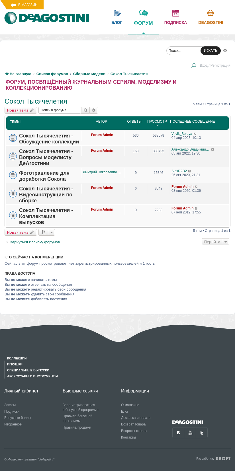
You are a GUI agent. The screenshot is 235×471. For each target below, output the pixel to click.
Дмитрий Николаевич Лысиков (102, 172)
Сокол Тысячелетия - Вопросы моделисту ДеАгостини (46, 157)
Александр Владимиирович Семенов (191, 149)
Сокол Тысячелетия (36, 101)
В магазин (27, 5)
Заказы (10, 405)
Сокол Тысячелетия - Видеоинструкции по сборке (46, 194)
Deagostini (210, 22)
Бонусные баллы (17, 418)
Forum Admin (102, 135)
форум (143, 27)
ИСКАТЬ (210, 50)
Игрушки (15, 364)
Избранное (13, 424)
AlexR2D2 (179, 171)
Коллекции (16, 358)
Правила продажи (77, 427)
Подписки (11, 412)
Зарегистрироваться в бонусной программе (81, 407)
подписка (175, 22)
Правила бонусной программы (77, 418)
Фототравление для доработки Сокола (44, 176)
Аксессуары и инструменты (32, 376)
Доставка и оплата (136, 418)
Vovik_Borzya (181, 134)
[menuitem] (210, 66)
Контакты (128, 437)
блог (116, 22)
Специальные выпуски (28, 370)
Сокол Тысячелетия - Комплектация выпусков (46, 216)
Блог (124, 412)
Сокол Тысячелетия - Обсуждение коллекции (49, 139)
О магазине (130, 405)
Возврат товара (133, 424)
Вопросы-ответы (134, 431)
